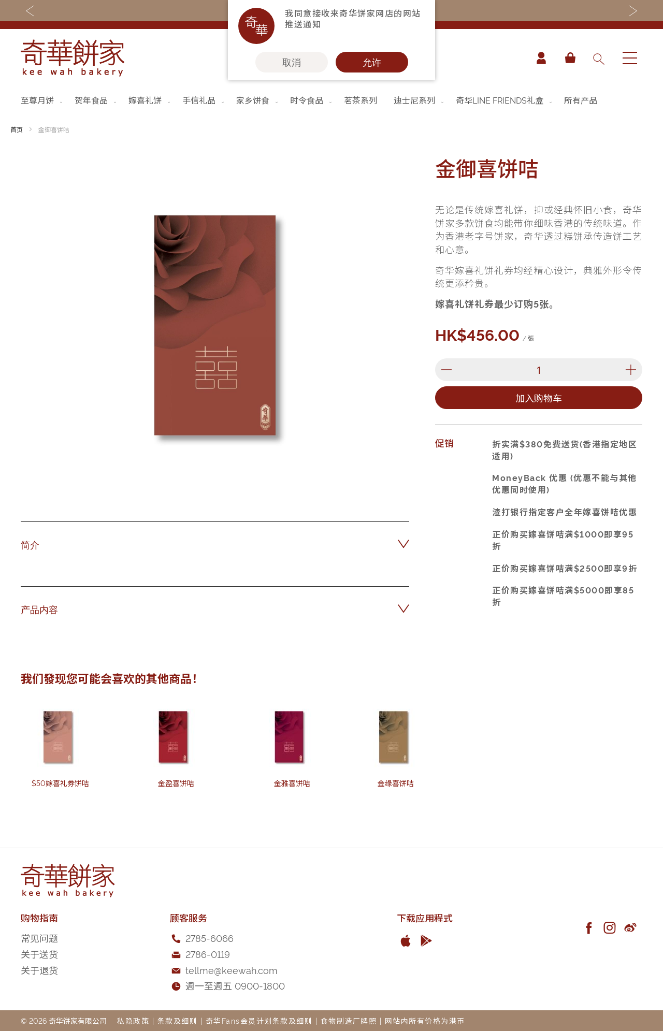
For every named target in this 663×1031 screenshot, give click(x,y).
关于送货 (39, 953)
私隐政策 (133, 1020)
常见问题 (39, 937)
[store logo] (72, 58)
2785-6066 (209, 937)
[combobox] (598, 58)
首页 (16, 129)
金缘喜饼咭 (396, 783)
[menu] (331, 100)
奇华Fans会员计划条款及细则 (259, 1020)
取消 (291, 62)
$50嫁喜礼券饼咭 (60, 783)
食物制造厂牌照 (349, 1020)
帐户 (541, 58)
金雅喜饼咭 (292, 783)
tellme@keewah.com (231, 969)
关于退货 (39, 969)
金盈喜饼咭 (176, 783)
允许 (372, 62)
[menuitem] (42, 100)
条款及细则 (177, 1020)
